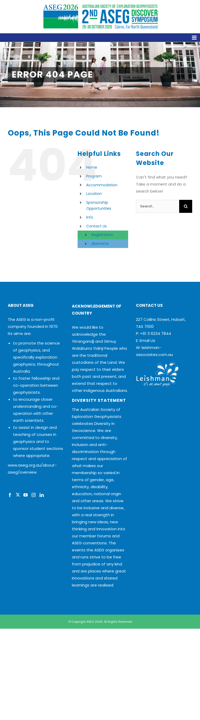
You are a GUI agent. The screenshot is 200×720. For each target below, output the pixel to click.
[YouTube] (25, 495)
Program (94, 176)
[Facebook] (10, 495)
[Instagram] (34, 495)
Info (89, 217)
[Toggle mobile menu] (100, 37)
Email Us (147, 340)
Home (91, 167)
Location (94, 193)
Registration (102, 234)
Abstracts (100, 243)
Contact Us (96, 226)
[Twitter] (18, 495)
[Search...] (157, 206)
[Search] (185, 206)
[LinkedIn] (42, 495)
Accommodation (101, 185)
